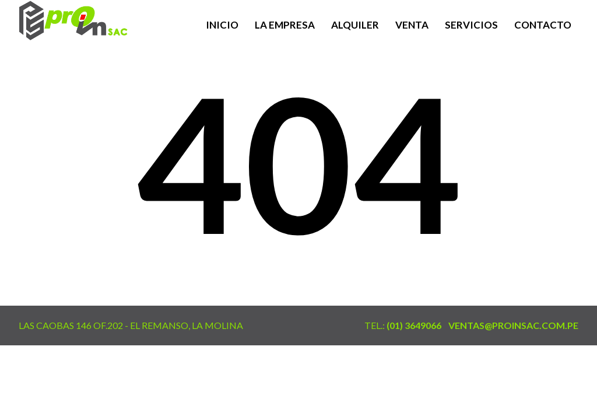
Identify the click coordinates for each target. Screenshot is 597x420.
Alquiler (355, 25)
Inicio (222, 25)
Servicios (471, 25)
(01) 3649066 (414, 325)
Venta (412, 25)
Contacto (542, 25)
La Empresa (285, 25)
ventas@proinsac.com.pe (513, 325)
